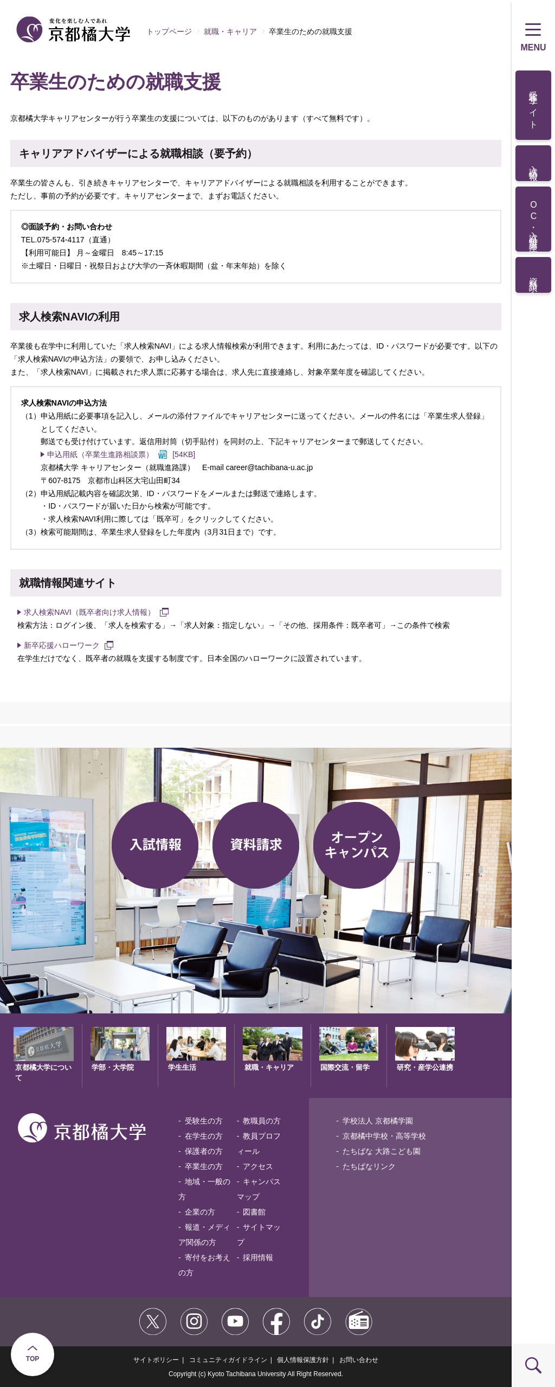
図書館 (254, 1212)
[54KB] (121, 454)
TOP (32, 1359)
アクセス (258, 1166)
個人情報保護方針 (303, 1360)
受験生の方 (204, 1120)
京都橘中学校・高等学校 (384, 1136)
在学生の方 (204, 1136)
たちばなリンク (369, 1166)
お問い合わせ (358, 1360)
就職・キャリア (230, 31)
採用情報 (258, 1257)
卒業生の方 (204, 1166)
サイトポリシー (156, 1360)
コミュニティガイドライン (228, 1360)
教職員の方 (262, 1120)
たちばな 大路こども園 (382, 1151)
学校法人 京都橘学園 (378, 1120)
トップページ (169, 31)
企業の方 (200, 1212)
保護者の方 (204, 1151)
